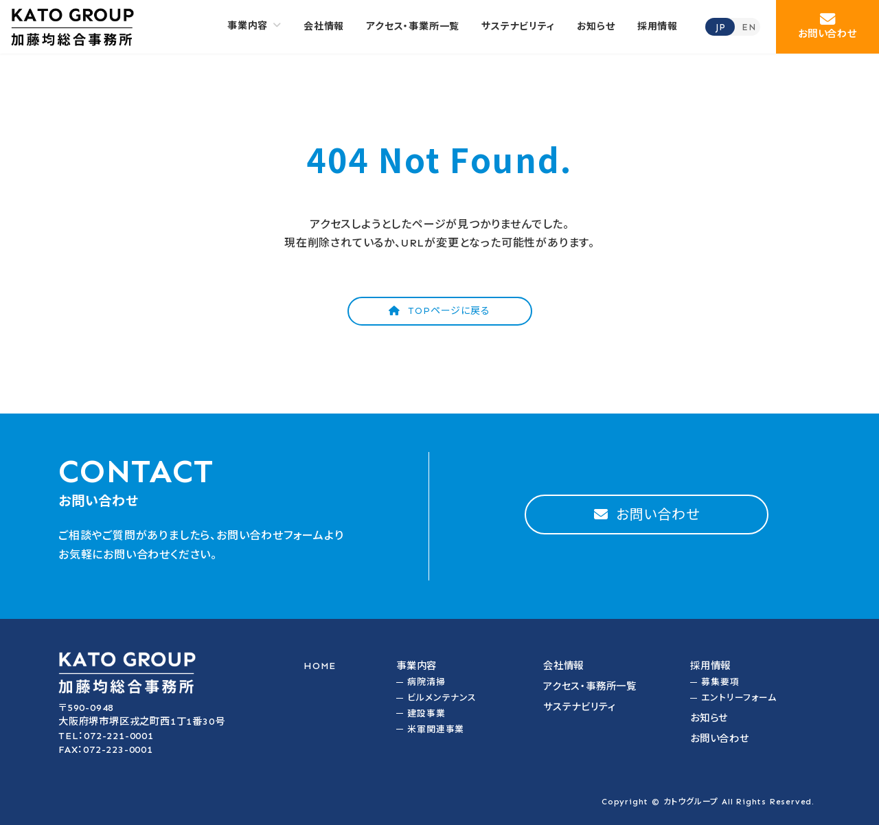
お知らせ (709, 718)
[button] (827, 27)
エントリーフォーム (738, 697)
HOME (320, 665)
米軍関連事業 (435, 729)
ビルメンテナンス (441, 697)
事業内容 (416, 665)
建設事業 (426, 713)
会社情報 (563, 665)
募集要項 (720, 682)
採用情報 (710, 665)
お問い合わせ (719, 738)
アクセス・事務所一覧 (590, 686)
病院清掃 (426, 682)
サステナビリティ (579, 707)
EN (749, 27)
